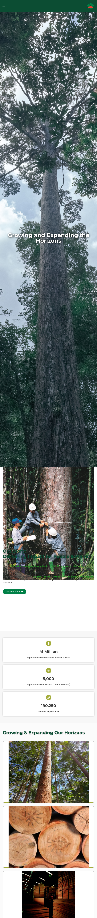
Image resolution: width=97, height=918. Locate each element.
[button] (4, 6)
